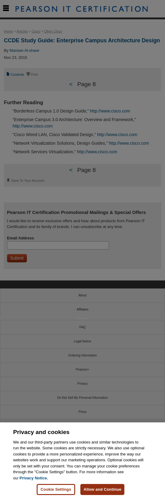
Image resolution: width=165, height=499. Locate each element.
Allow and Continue (102, 489)
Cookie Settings (56, 489)
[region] (82, 460)
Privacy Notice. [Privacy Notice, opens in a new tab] (34, 478)
